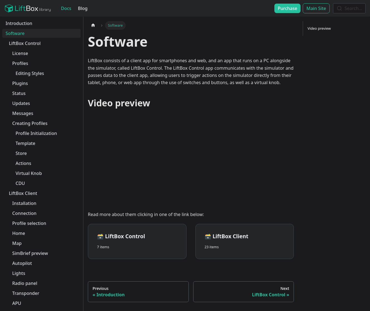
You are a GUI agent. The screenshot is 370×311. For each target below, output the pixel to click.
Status (19, 93)
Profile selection (29, 223)
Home (18, 233)
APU (16, 303)
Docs (66, 8)
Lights (18, 273)
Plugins (20, 83)
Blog (82, 8)
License (20, 53)
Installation (24, 203)
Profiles (20, 63)
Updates (21, 103)
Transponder (25, 293)
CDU (20, 183)
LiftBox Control (25, 43)
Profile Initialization (36, 133)
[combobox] (349, 8)
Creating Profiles (30, 123)
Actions (23, 163)
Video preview (319, 28)
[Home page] (93, 25)
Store (21, 153)
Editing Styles (30, 73)
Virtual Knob (29, 173)
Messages (22, 113)
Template (25, 143)
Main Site (316, 8)
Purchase (287, 8)
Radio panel (24, 283)
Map (17, 243)
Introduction (19, 23)
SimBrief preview (30, 253)
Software (15, 33)
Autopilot (22, 263)
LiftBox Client (23, 193)
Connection (24, 213)
